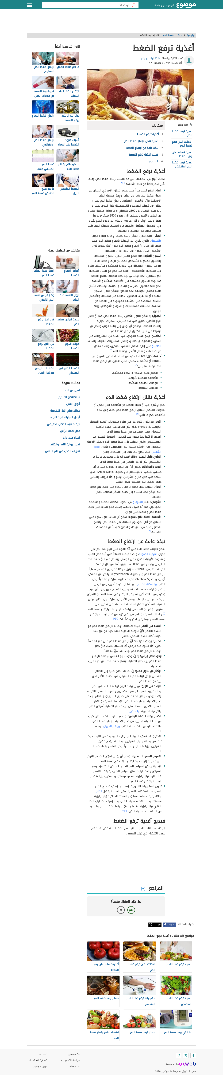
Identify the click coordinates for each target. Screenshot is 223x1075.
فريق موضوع (40, 1066)
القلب (98, 791)
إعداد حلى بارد (71, 437)
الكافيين (157, 346)
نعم (131, 910)
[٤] (136, 365)
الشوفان (138, 502)
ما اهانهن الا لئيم (69, 397)
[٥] (137, 414)
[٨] (117, 618)
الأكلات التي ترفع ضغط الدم (181, 143)
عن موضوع (74, 1054)
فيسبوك (172, 925)
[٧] (164, 613)
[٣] (111, 350)
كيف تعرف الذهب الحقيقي (63, 424)
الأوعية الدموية (148, 554)
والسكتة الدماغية (146, 584)
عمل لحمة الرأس (70, 431)
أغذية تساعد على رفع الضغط (182, 154)
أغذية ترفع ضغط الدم (182, 133)
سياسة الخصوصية (70, 1060)
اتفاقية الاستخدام (38, 1060)
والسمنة (156, 240)
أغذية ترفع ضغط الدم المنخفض (182, 164)
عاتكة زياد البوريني (150, 58)
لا (121, 910)
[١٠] (125, 811)
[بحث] (134, 5)
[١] (124, 183)
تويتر (159, 925)
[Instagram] (178, 1055)
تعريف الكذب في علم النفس (62, 451)
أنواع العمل (73, 404)
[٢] (122, 183)
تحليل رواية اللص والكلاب (65, 444)
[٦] (150, 531)
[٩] (114, 618)
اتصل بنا (43, 1054)
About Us (74, 1066)
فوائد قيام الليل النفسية (65, 410)
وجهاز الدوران (111, 726)
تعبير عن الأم (72, 390)
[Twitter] (186, 1055)
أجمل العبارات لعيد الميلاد (64, 417)
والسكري (134, 711)
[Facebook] (193, 1055)
